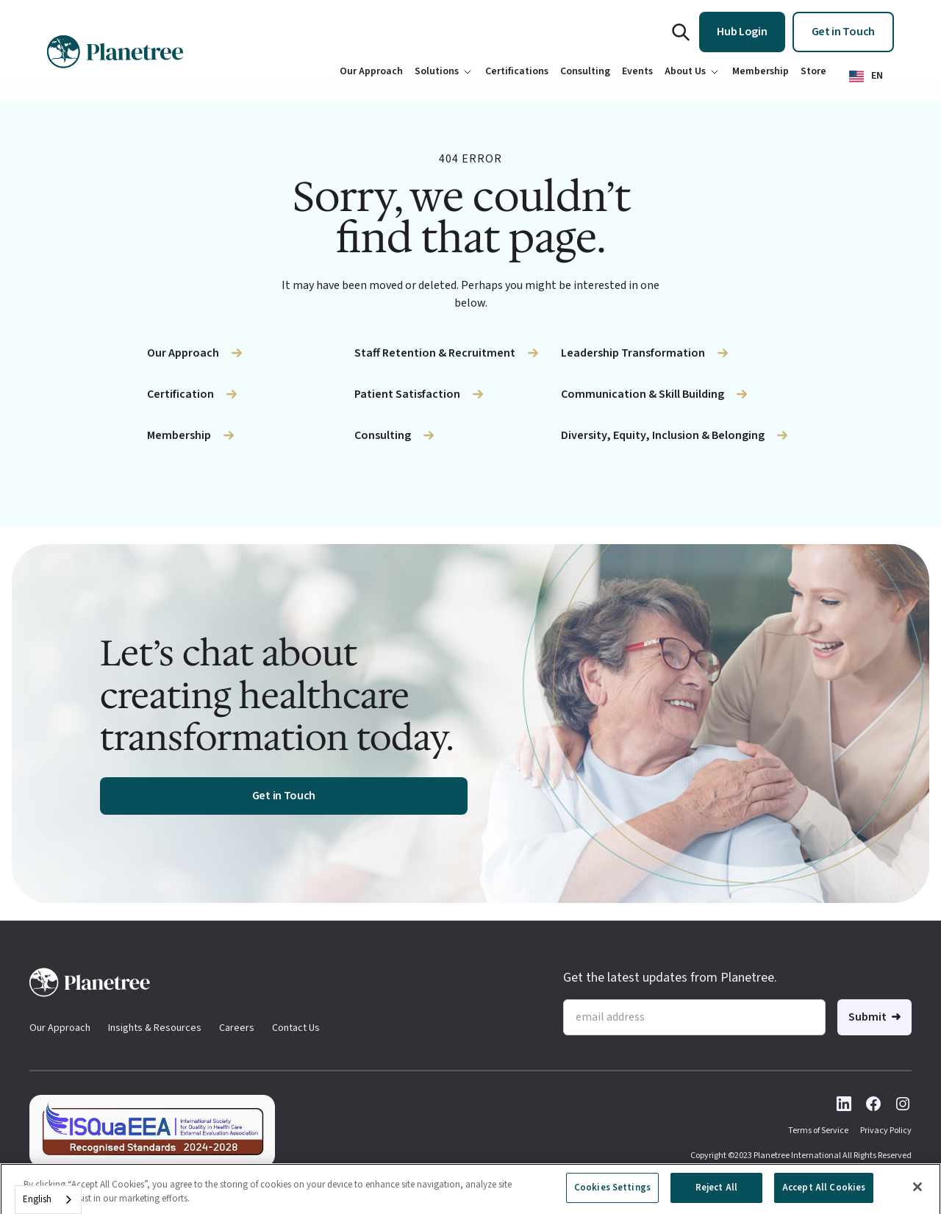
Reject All (716, 1195)
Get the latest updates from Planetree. (670, 977)
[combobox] (48, 1199)
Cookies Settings (612, 1195)
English (37, 1199)
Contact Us (296, 1028)
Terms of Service (818, 1130)
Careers (236, 1028)
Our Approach (59, 1028)
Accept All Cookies (823, 1195)
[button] (866, 76)
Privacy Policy (886, 1130)
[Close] (917, 1195)
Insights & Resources (154, 1028)
